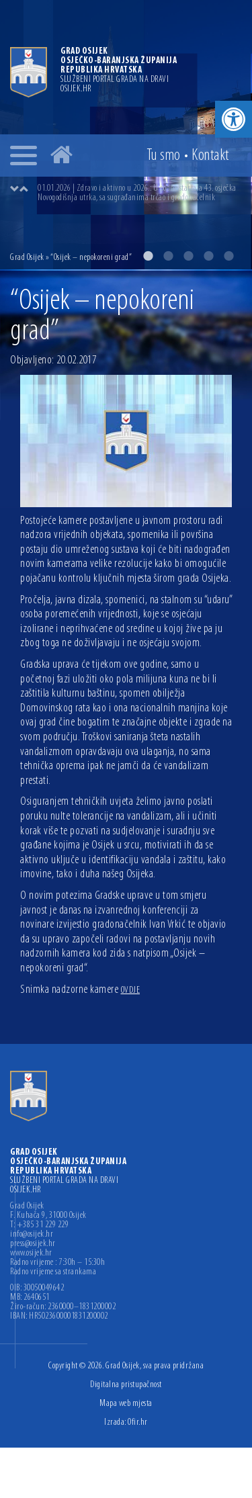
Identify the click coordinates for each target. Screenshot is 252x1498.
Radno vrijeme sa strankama (53, 1272)
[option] (139, 193)
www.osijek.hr (31, 1253)
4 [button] (208, 256)
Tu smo (163, 156)
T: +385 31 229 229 (39, 1225)
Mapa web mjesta (126, 1404)
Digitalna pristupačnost (126, 1385)
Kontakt (210, 156)
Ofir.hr (138, 1422)
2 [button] (168, 256)
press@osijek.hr (33, 1244)
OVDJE (130, 990)
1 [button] (148, 256)
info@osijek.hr (31, 1234)
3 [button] (188, 256)
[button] (233, 119)
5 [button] (228, 256)
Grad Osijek (27, 258)
